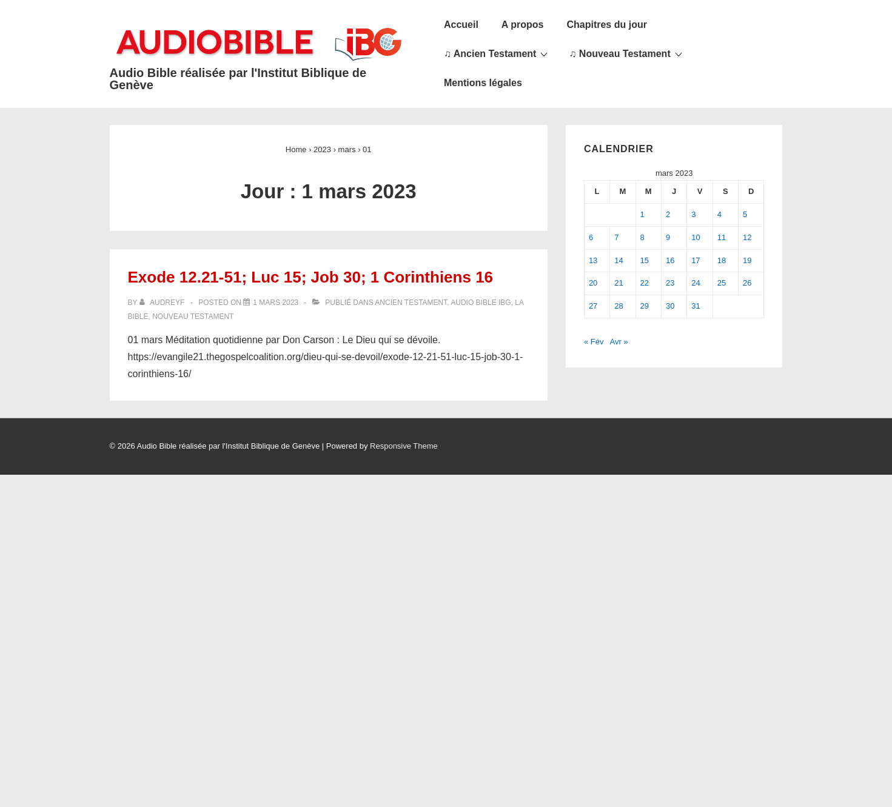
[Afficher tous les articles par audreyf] (163, 302)
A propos (522, 24)
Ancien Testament (411, 302)
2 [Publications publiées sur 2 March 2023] (668, 214)
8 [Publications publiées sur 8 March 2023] (642, 237)
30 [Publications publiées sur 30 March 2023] (670, 305)
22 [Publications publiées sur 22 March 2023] (644, 282)
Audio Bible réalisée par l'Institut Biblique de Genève (238, 79)
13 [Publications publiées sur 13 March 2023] (593, 260)
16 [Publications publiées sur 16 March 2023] (670, 260)
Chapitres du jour (606, 24)
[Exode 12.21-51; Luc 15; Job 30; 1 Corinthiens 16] (275, 302)
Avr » (619, 341)
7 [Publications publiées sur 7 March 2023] (616, 237)
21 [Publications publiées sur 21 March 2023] (618, 282)
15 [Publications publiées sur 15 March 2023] (644, 260)
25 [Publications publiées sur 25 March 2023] (721, 282)
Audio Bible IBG (481, 302)
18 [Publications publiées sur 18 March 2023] (721, 260)
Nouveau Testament (192, 316)
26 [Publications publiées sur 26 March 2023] (747, 282)
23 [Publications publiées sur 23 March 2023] (670, 282)
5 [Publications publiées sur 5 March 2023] (745, 214)
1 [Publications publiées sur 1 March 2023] (642, 214)
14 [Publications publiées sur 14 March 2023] (618, 260)
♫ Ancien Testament (497, 53)
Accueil (461, 24)
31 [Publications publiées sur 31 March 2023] (695, 305)
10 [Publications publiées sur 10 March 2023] (695, 237)
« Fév (594, 341)
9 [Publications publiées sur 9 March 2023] (668, 237)
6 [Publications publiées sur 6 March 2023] (591, 237)
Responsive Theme (404, 445)
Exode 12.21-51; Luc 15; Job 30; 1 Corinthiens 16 (311, 277)
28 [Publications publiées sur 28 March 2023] (618, 305)
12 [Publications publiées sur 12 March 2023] (747, 237)
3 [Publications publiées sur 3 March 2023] (693, 214)
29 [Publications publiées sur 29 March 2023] (644, 305)
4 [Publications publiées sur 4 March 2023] (719, 214)
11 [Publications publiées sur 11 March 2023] (721, 237)
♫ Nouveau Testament (627, 53)
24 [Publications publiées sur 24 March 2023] (695, 282)
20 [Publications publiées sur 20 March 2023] (593, 282)
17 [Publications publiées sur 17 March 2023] (695, 260)
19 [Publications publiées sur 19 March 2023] (747, 260)
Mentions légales (483, 83)
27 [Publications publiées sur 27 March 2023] (593, 305)
